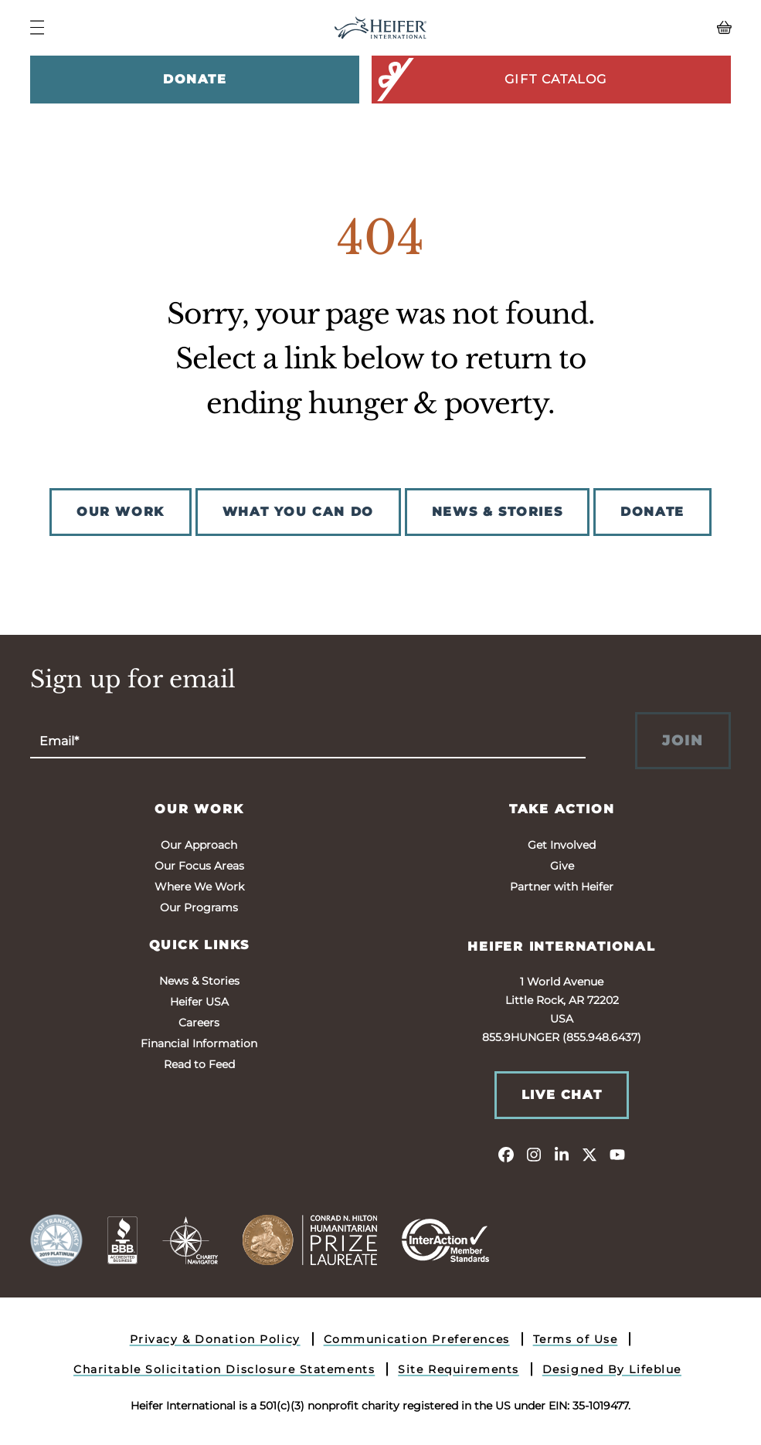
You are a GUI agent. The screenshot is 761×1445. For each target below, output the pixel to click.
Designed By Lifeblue (611, 1369)
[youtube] (617, 1153)
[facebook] (506, 1153)
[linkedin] (561, 1153)
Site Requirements (458, 1369)
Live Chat (561, 1094)
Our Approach (199, 845)
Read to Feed (199, 1064)
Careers (198, 1022)
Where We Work (199, 887)
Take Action (562, 809)
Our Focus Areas (199, 866)
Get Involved (562, 845)
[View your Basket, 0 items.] (643, 28)
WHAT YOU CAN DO (298, 511)
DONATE (652, 511)
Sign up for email (133, 680)
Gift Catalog (490, 79)
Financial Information (199, 1043)
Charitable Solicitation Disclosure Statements (224, 1369)
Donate (195, 79)
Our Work (199, 809)
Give (562, 866)
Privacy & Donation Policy (215, 1339)
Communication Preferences (417, 1339)
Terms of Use (575, 1339)
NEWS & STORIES (497, 511)
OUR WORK (120, 511)
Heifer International (561, 946)
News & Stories (199, 981)
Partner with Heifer (561, 887)
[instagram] (534, 1153)
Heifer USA (199, 1002)
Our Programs (199, 907)
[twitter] (589, 1153)
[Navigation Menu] (37, 27)
